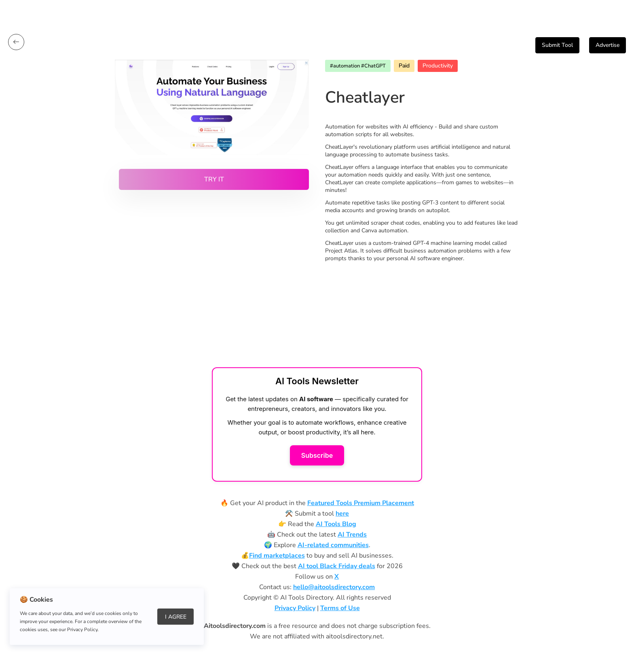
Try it (214, 179)
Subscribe (317, 455)
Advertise (607, 45)
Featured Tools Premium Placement (360, 503)
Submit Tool (557, 45)
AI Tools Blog (336, 524)
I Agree (175, 617)
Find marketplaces (277, 555)
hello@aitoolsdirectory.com (334, 587)
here (342, 513)
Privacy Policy (295, 608)
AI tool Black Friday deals (336, 566)
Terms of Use (340, 608)
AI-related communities (333, 545)
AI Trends (352, 534)
